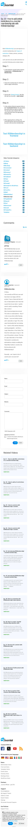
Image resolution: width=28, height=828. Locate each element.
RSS (25, 227)
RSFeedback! (7, 176)
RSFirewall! (7, 183)
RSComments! (7, 168)
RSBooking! (7, 165)
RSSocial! (6, 208)
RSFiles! (6, 179)
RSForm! (6, 188)
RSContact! (7, 170)
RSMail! (6, 192)
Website (6, 401)
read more (6, 472)
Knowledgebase (5, 791)
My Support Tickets (6, 793)
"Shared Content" (15, 94)
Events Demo (4, 771)
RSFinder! (6, 181)
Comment (6, 411)
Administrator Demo (6, 764)
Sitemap (3, 800)
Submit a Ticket (5, 795)
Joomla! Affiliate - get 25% (8, 784)
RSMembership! (9, 48)
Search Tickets (5, 798)
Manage (21, 823)
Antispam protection (9, 434)
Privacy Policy (13, 821)
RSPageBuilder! (8, 199)
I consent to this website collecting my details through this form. (15, 437)
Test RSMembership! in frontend (14, 134)
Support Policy (5, 809)
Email (5, 386)
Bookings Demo (5, 776)
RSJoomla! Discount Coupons (8, 802)
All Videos (6, 161)
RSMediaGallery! (8, 194)
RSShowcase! (7, 205)
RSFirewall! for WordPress (11, 185)
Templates (6, 212)
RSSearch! (6, 201)
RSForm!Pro (7, 190)
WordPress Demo (5, 778)
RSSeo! (6, 203)
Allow (10, 823)
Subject (6, 394)
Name (5, 378)
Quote (21, 265)
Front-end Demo (5, 767)
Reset (21, 442)
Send (15, 442)
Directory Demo (5, 773)
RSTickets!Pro (7, 210)
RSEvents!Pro (7, 174)
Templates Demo (5, 769)
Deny (15, 823)
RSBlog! (6, 163)
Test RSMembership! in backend (14, 145)
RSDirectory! (7, 172)
